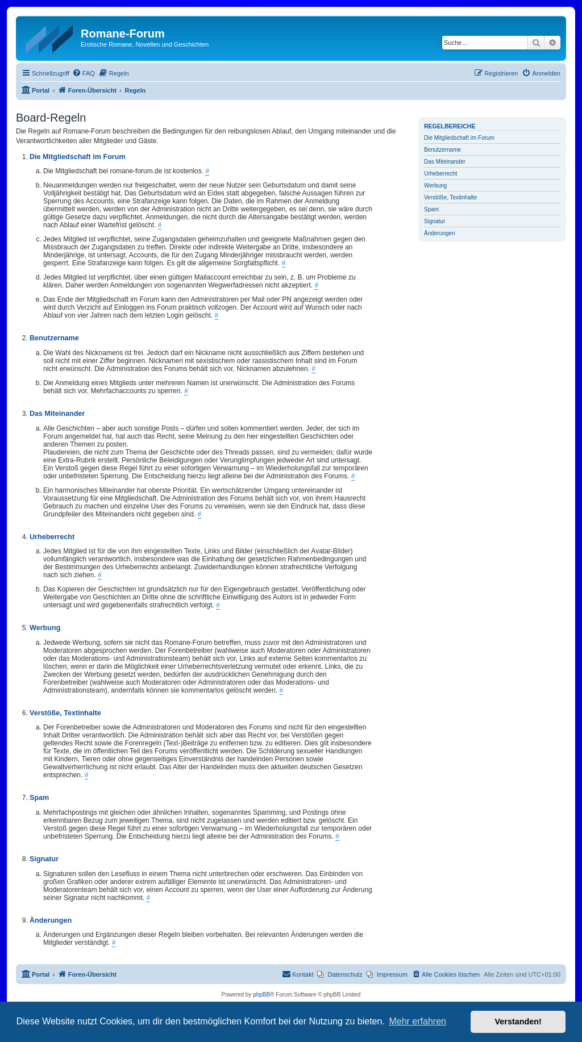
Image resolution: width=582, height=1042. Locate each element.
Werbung (435, 185)
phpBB (261, 994)
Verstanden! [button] (518, 1021)
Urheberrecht (440, 173)
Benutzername (442, 150)
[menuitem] (83, 73)
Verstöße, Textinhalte (450, 197)
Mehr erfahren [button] (417, 1021)
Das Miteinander (444, 162)
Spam (431, 209)
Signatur (434, 221)
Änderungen (439, 233)
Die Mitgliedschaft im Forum (459, 138)
